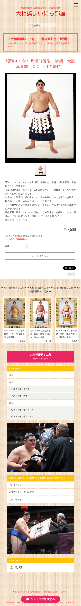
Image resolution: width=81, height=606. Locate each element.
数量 (7, 246)
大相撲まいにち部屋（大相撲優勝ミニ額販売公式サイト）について (41, 592)
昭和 (11, 403)
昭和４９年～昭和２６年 (22, 416)
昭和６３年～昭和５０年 (22, 410)
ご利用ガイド (15, 485)
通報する (71, 274)
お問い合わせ (15, 499)
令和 (11, 375)
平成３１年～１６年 (20, 389)
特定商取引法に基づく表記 (21, 492)
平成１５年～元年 (19, 396)
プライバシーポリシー (40, 595)
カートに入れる (40, 256)
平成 (11, 382)
